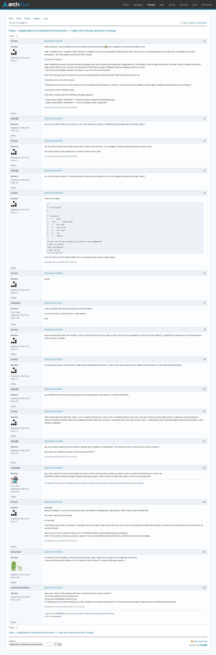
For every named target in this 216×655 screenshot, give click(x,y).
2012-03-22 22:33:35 (53, 329)
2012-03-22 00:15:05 (53, 141)
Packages (138, 5)
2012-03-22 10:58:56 (53, 273)
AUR (194, 5)
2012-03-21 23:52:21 (53, 118)
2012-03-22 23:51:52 (53, 502)
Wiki (162, 5)
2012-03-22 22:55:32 (53, 359)
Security (184, 5)
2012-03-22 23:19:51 (53, 389)
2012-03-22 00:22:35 (53, 193)
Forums (151, 5)
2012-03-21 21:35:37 (53, 41)
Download (206, 5)
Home (126, 5)
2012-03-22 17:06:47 (53, 303)
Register (36, 18)
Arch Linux (16, 4)
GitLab (171, 5)
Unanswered (201, 23)
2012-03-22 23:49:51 (53, 468)
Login (45, 18)
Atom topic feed (200, 641)
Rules (18, 18)
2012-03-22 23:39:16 (53, 411)
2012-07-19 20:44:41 (53, 552)
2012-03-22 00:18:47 (53, 170)
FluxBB (203, 645)
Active (191, 23)
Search (27, 18)
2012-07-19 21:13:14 (53, 587)
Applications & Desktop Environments (43, 30)
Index (11, 18)
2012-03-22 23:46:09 (53, 441)
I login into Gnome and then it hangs (93, 30)
